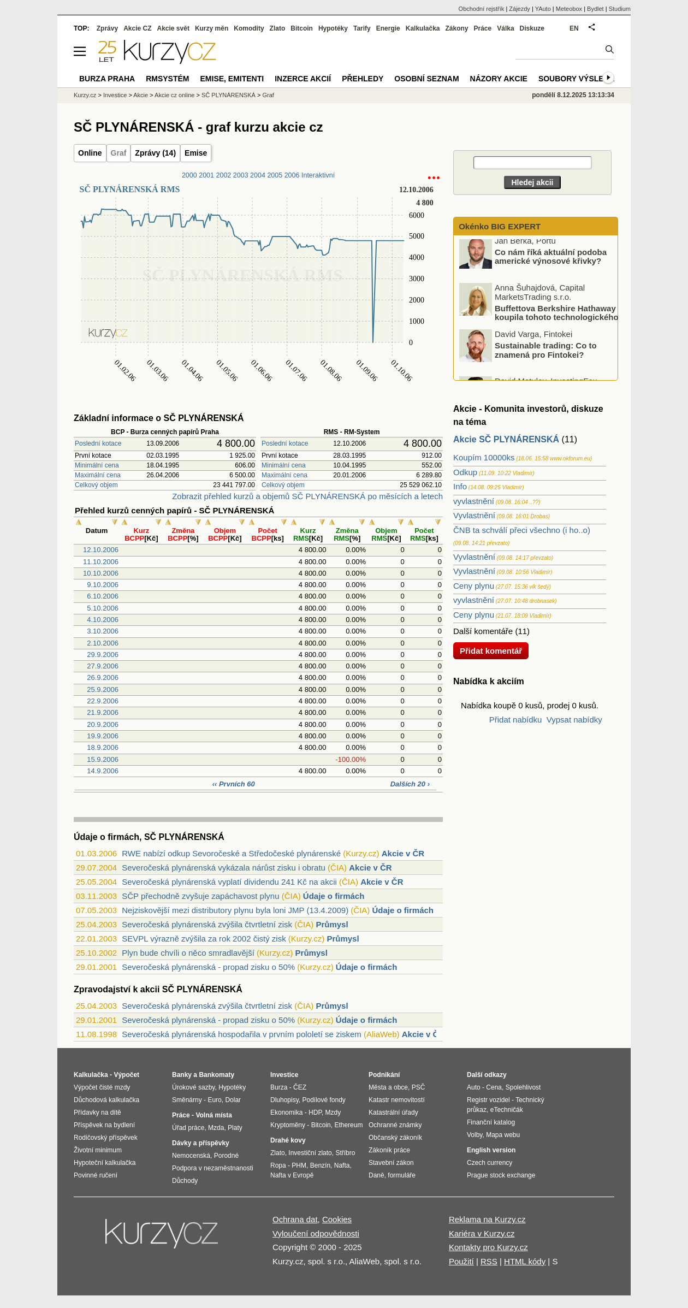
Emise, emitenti (232, 78)
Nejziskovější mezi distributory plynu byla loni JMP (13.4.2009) (235, 910)
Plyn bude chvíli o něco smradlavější (188, 952)
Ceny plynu (473, 585)
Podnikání (384, 1075)
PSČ (418, 1087)
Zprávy (107, 28)
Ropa (278, 1165)
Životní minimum (98, 1150)
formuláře (402, 1175)
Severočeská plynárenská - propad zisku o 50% (208, 967)
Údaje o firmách (334, 896)
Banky (182, 1075)
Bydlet (595, 8)
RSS (489, 1261)
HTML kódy (524, 1261)
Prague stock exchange (501, 1175)
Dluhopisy (284, 1100)
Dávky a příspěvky (200, 1143)
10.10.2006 (100, 573)
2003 (240, 175)
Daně (376, 1175)
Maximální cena (98, 475)
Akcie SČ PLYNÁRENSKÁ (506, 439)
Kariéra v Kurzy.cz (482, 1233)
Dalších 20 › (410, 784)
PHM (299, 1165)
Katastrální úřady (393, 1112)
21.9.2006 (102, 712)
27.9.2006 (102, 666)
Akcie (140, 95)
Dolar (233, 1100)
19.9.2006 (102, 736)
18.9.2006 (102, 747)
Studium (620, 8)
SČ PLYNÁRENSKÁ (228, 95)
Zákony (456, 28)
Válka (505, 28)
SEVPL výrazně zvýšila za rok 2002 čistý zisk (204, 938)
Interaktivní (318, 175)
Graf (119, 153)
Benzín (320, 1165)
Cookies (337, 1219)
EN (574, 28)
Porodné (226, 1155)
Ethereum (348, 1125)
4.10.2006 (102, 619)
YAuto (543, 8)
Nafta (342, 1165)
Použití (461, 1261)
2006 (292, 175)
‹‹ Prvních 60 (233, 784)
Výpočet (126, 1075)
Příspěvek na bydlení (104, 1125)
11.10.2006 (100, 562)
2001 (206, 175)
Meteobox (569, 8)
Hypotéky (333, 28)
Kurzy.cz (85, 95)
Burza (278, 1087)
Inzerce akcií (303, 78)
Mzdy (333, 1112)
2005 (274, 175)
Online (90, 153)
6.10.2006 (102, 596)
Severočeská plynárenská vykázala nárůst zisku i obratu (223, 867)
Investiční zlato (309, 1153)
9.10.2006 (102, 585)
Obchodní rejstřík (482, 8)
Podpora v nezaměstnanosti (212, 1168)
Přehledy (362, 78)
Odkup (465, 472)
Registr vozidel (488, 1100)
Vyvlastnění (474, 515)
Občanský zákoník (395, 1137)
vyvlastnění (473, 501)
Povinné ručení (95, 1175)
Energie (388, 28)
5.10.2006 (102, 608)
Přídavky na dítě (97, 1112)
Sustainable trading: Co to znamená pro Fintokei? (546, 354)
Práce (483, 28)
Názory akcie (498, 78)
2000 (189, 175)
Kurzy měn (211, 28)
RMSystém (167, 78)
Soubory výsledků (579, 78)
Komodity (249, 28)
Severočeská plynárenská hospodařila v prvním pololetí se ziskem (241, 1034)
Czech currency (489, 1163)
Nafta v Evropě (291, 1175)
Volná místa (213, 1115)
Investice (115, 95)
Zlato (278, 28)
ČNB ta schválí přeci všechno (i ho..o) (521, 530)
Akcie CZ (137, 28)
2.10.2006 (102, 643)
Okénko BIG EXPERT (498, 226)
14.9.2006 (102, 771)
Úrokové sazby (193, 1087)
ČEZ (299, 1087)
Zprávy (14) (155, 153)
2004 (257, 175)
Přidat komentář (491, 650)
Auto (474, 1087)
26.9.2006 (102, 677)
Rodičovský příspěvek (106, 1137)
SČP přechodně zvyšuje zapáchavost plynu (200, 896)
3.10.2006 (102, 631)
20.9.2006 (102, 724)
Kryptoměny (287, 1125)
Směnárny (187, 1100)
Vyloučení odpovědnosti (315, 1233)
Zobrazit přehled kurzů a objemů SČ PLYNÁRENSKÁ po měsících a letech (307, 496)
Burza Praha (107, 78)
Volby (474, 1135)
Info (460, 486)
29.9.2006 (102, 654)
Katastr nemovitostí (397, 1100)
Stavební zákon (391, 1163)
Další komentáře (483, 631)
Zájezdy (519, 8)
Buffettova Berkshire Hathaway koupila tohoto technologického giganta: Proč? (540, 321)
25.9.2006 (102, 689)
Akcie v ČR (403, 853)
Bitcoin (301, 28)
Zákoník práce (389, 1150)
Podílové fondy (323, 1100)
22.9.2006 (102, 701)
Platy (235, 1128)
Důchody (185, 1181)
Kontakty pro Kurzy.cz (488, 1247)
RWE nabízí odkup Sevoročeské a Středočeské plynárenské (231, 853)
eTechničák (506, 1110)
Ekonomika (286, 1112)
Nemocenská (191, 1155)
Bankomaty (216, 1075)
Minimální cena (97, 465)
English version (491, 1150)
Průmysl (332, 924)
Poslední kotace (98, 443)
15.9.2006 (102, 759)
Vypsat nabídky (574, 719)
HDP (315, 1112)
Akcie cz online (174, 95)
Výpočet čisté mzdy (102, 1087)
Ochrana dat (295, 1219)
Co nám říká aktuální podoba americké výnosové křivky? (551, 261)
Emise (196, 153)
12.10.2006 (100, 550)
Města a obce (388, 1087)
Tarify (362, 28)
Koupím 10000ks (484, 457)
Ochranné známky (395, 1125)
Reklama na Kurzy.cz (487, 1219)
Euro (214, 1100)
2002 (223, 175)
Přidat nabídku (515, 719)
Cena (494, 1087)
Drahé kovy (288, 1140)
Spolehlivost (523, 1087)
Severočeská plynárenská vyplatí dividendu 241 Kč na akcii (229, 881)
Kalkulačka (423, 28)
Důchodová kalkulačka (106, 1100)
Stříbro (345, 1153)
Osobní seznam (426, 78)
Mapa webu (503, 1135)
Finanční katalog (491, 1122)
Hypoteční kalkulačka (104, 1163)
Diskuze (532, 28)
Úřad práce (188, 1128)
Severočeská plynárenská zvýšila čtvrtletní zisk (207, 924)
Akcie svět (173, 28)
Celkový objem (96, 485)
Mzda (216, 1128)
